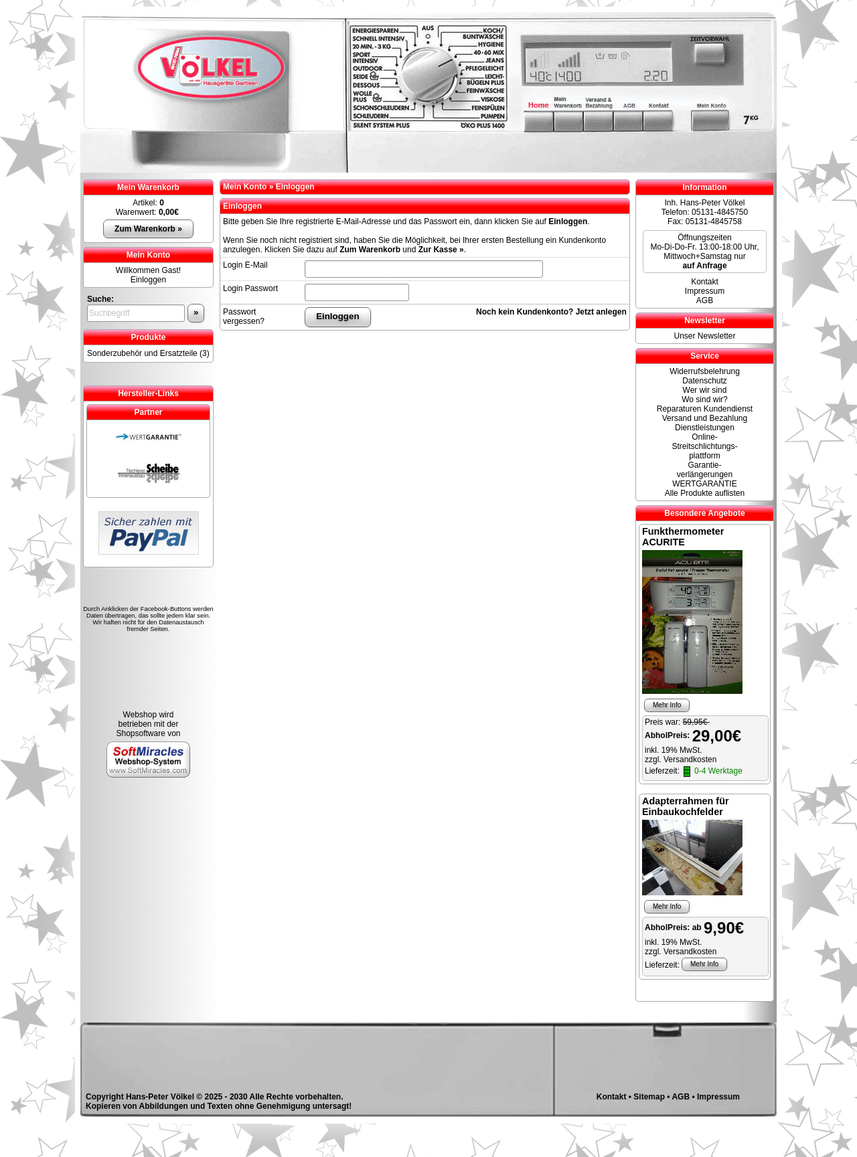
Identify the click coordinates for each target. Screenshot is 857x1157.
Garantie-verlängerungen (704, 469)
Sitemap (649, 1096)
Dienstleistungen (704, 427)
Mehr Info (667, 705)
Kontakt (704, 281)
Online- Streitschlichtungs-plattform (704, 446)
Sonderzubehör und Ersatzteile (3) (148, 353)
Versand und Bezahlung (704, 418)
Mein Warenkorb (148, 187)
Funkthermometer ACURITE (683, 536)
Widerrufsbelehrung (705, 371)
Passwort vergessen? (243, 316)
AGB (704, 300)
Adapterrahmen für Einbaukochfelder (685, 806)
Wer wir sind (705, 390)
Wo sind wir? (704, 399)
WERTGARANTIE (704, 483)
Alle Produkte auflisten (705, 493)
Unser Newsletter (704, 336)
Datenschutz (704, 380)
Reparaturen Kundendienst (705, 409)
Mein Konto (148, 255)
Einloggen (148, 279)
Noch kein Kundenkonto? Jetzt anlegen (551, 312)
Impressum (704, 291)
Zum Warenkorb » (148, 229)
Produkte (148, 337)
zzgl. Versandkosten (680, 759)
